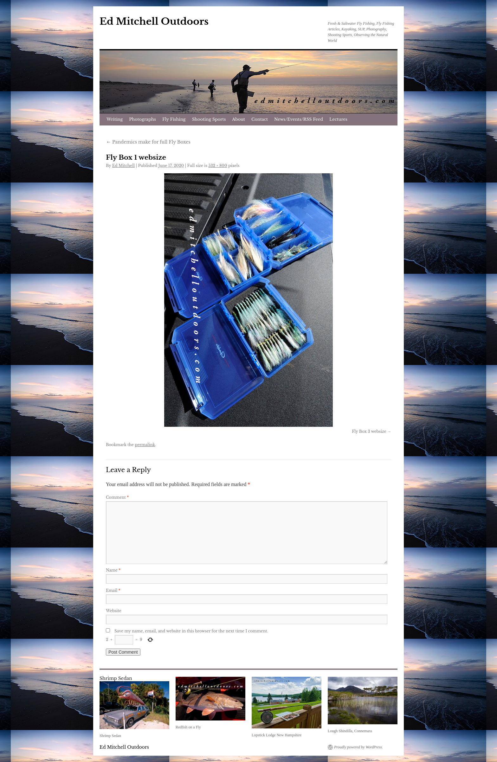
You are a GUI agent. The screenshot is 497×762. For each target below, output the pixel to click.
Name (113, 570)
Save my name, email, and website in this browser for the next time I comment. (191, 631)
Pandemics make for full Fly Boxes (148, 142)
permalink (145, 444)
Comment (117, 497)
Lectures (338, 119)
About (238, 119)
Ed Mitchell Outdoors (154, 21)
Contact (259, 119)
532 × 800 (217, 165)
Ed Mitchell (123, 165)
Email (113, 590)
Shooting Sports (209, 119)
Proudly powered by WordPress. (358, 747)
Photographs (142, 119)
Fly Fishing (174, 119)
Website (113, 610)
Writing (114, 119)
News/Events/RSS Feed (298, 119)
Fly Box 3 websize (369, 431)
